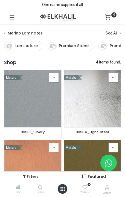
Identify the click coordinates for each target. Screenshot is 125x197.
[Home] (18, 188)
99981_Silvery (33, 132)
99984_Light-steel (92, 132)
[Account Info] (107, 187)
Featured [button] (97, 176)
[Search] (40, 188)
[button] (54, 77)
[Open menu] (62, 189)
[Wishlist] (85, 187)
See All (113, 33)
